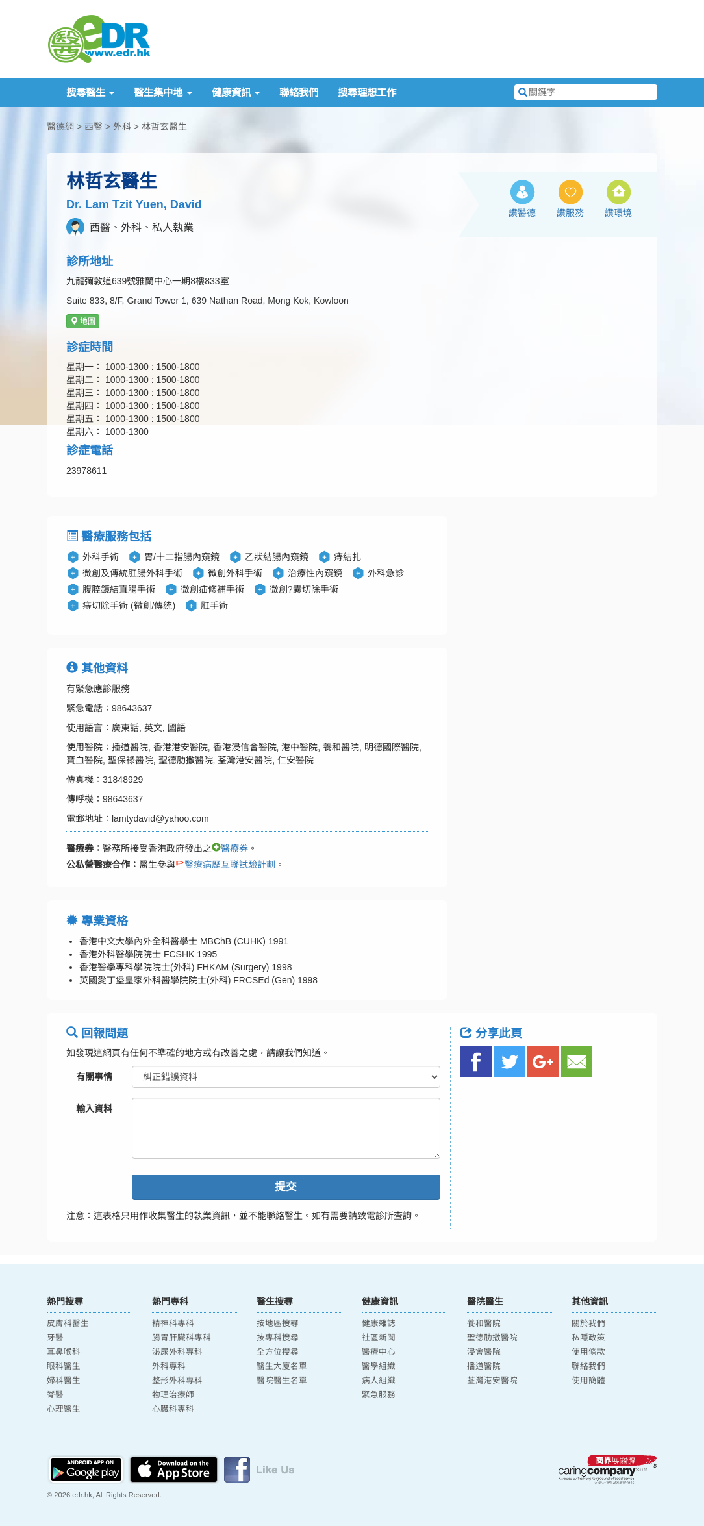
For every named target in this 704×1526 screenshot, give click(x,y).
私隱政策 (588, 1337)
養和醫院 (484, 1323)
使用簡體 (588, 1380)
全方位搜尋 (278, 1352)
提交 (286, 1187)
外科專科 (169, 1366)
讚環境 (618, 213)
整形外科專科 (177, 1380)
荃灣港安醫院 (492, 1380)
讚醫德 (522, 213)
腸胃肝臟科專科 (181, 1337)
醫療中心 (379, 1352)
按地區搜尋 (278, 1323)
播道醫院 (484, 1366)
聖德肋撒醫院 (492, 1337)
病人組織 (379, 1380)
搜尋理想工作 (367, 92)
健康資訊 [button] (236, 92)
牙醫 (55, 1337)
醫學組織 (379, 1366)
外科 (122, 126)
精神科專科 (173, 1323)
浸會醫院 (484, 1352)
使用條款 (588, 1352)
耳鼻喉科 (64, 1352)
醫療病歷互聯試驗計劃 (225, 864)
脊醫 (55, 1394)
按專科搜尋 (278, 1337)
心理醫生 (64, 1409)
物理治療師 (173, 1394)
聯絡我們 (298, 92)
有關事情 (94, 1077)
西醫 (93, 126)
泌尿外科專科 (177, 1352)
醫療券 (230, 848)
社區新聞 (379, 1337)
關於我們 (588, 1323)
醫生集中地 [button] (163, 92)
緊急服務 (379, 1394)
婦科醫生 (64, 1380)
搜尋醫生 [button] (90, 92)
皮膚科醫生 (68, 1323)
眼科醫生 (64, 1366)
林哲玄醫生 (164, 126)
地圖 (82, 321)
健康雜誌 (379, 1323)
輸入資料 (94, 1108)
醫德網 (60, 126)
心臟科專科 (173, 1409)
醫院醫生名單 (282, 1380)
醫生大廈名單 (282, 1366)
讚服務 (570, 213)
